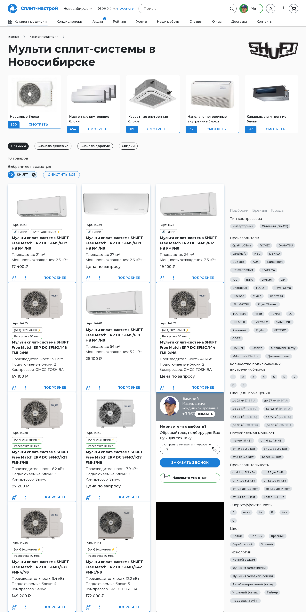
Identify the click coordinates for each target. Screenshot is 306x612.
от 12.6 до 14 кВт (278, 489)
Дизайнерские (279, 356)
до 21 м (243, 400)
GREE (236, 338)
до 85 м (245, 425)
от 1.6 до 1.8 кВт (272, 440)
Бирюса (238, 262)
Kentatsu (276, 296)
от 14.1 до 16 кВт (243, 497)
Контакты (264, 21)
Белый (237, 536)
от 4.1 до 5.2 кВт (243, 472)
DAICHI (267, 279)
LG (290, 314)
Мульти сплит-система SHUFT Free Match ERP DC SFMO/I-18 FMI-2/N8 (40, 347)
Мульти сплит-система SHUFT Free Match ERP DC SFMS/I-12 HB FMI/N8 (188, 243)
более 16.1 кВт (274, 497)
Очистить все (60, 175)
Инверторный (242, 226)
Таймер (272, 592)
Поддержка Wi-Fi (245, 600)
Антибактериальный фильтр (253, 584)
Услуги (141, 21)
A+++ (246, 512)
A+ (260, 512)
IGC (235, 279)
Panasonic (239, 330)
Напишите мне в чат (185, 478)
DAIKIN (237, 348)
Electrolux (261, 322)
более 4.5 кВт (271, 457)
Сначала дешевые (55, 146)
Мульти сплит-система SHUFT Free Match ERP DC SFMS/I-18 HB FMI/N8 (114, 335)
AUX (256, 262)
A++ (284, 512)
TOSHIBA (239, 314)
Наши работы (168, 21)
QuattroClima (241, 245)
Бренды (259, 210)
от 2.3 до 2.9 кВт (275, 449)
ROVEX (265, 245)
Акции (99, 20)
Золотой (267, 544)
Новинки (19, 146)
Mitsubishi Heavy (283, 348)
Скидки (133, 146)
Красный (277, 536)
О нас (216, 21)
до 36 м (244, 408)
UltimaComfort (242, 270)
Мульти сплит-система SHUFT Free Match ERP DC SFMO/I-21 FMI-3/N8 (40, 457)
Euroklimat (275, 262)
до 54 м (244, 417)
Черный (256, 536)
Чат (247, 8)
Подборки (239, 210)
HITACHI (238, 322)
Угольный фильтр (245, 592)
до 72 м (278, 417)
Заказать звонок (190, 462)
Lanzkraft (239, 253)
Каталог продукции (27, 21)
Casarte (257, 348)
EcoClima (268, 270)
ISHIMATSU (240, 304)
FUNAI (275, 314)
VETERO (280, 330)
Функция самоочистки (249, 568)
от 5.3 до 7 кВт (274, 472)
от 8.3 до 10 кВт (275, 480)
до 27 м (276, 400)
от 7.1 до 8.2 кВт (243, 480)
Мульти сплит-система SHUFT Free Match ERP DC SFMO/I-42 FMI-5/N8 (114, 567)
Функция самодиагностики (252, 576)
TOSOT (260, 288)
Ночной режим (243, 559)
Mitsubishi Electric (245, 356)
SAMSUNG (283, 322)
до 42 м (278, 408)
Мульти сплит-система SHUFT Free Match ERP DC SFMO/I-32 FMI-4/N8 (40, 567)
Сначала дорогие (99, 146)
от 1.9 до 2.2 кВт (243, 449)
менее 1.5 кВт (242, 440)
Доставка (239, 21)
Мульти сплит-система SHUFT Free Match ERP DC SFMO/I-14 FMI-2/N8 (188, 347)
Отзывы (195, 21)
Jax (283, 279)
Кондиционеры (70, 21)
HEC (257, 253)
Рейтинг (119, 21)
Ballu (249, 279)
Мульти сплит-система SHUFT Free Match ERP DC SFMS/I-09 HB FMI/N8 (114, 243)
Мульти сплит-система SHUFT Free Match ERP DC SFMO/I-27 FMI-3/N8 (114, 457)
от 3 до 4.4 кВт (243, 457)
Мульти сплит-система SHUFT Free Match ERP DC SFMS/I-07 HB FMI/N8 (40, 243)
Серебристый (242, 544)
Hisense (238, 296)
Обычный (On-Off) (275, 226)
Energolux (239, 288)
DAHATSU (285, 245)
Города (277, 210)
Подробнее (54, 278)
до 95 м (279, 425)
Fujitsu (260, 330)
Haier (258, 314)
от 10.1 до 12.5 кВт (245, 489)
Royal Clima (282, 288)
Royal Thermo (268, 304)
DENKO (274, 253)
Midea (257, 296)
